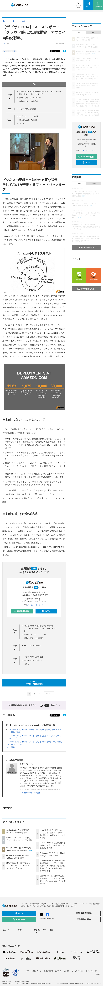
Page (9, 109)
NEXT (49, 694)
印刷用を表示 (9, 715)
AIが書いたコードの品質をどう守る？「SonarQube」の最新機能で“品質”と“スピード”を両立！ (86, 227)
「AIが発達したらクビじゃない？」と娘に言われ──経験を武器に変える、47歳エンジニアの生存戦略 (87, 76)
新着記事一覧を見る (86, 247)
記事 (79, 183)
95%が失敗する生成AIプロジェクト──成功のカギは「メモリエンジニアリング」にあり (19, 865)
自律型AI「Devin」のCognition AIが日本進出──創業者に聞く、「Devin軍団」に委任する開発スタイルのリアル (86, 239)
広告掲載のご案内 (84, 919)
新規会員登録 (21, 611)
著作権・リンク (36, 971)
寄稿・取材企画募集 (84, 913)
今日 (79, 32)
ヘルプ (26, 971)
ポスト (54, 51)
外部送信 (98, 974)
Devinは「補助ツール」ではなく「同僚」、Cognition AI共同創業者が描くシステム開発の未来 (86, 194)
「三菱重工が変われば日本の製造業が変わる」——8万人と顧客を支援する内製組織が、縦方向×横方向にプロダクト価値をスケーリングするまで (53, 866)
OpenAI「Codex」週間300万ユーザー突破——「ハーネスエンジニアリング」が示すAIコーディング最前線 (87, 113)
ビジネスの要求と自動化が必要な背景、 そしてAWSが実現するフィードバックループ (40, 628)
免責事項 (58, 971)
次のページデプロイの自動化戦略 (34, 682)
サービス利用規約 (77, 971)
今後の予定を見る (85, 289)
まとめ (21, 123)
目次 (47, 84)
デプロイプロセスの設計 (28, 116)
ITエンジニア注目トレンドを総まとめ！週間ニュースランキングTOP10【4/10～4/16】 (86, 215)
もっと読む (10, 747)
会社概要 (66, 971)
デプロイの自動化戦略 (27, 109)
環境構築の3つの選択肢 (28, 120)
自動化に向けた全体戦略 (28, 101)
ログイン (45, 611)
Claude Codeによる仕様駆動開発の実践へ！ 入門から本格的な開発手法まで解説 (52, 845)
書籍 (51, 930)
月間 (93, 32)
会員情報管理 (48, 971)
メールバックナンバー (34, 605)
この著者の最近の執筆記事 (30, 793)
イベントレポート (9, 51)
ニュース (93, 183)
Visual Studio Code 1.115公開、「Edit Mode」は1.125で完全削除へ (19, 840)
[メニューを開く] (5, 5)
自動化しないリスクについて (30, 98)
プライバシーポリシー (93, 971)
